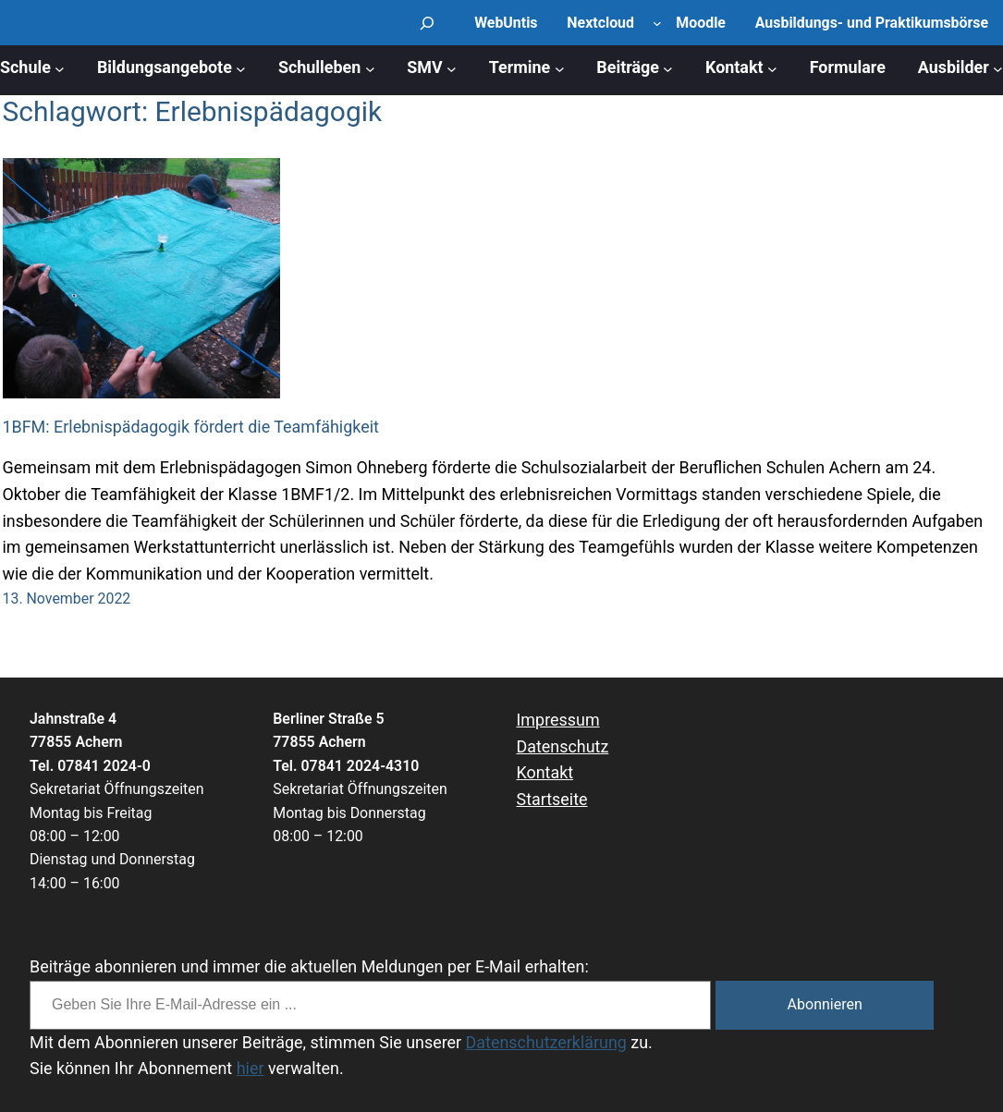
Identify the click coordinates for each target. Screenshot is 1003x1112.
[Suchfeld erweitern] (427, 22)
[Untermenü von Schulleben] (370, 68)
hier (250, 1068)
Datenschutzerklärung (546, 1042)
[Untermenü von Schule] (60, 68)
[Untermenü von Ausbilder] (998, 68)
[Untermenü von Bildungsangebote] (241, 68)
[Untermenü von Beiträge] (668, 68)
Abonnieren (825, 1004)
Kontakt (545, 772)
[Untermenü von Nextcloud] (657, 23)
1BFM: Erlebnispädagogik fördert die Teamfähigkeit (191, 426)
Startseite (552, 799)
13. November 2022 (67, 598)
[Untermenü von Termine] (560, 68)
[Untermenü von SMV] (451, 68)
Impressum (558, 719)
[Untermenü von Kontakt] (772, 68)
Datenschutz (563, 746)
